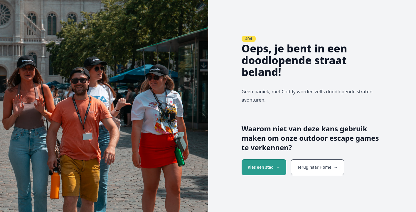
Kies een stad (261, 167)
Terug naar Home (314, 167)
